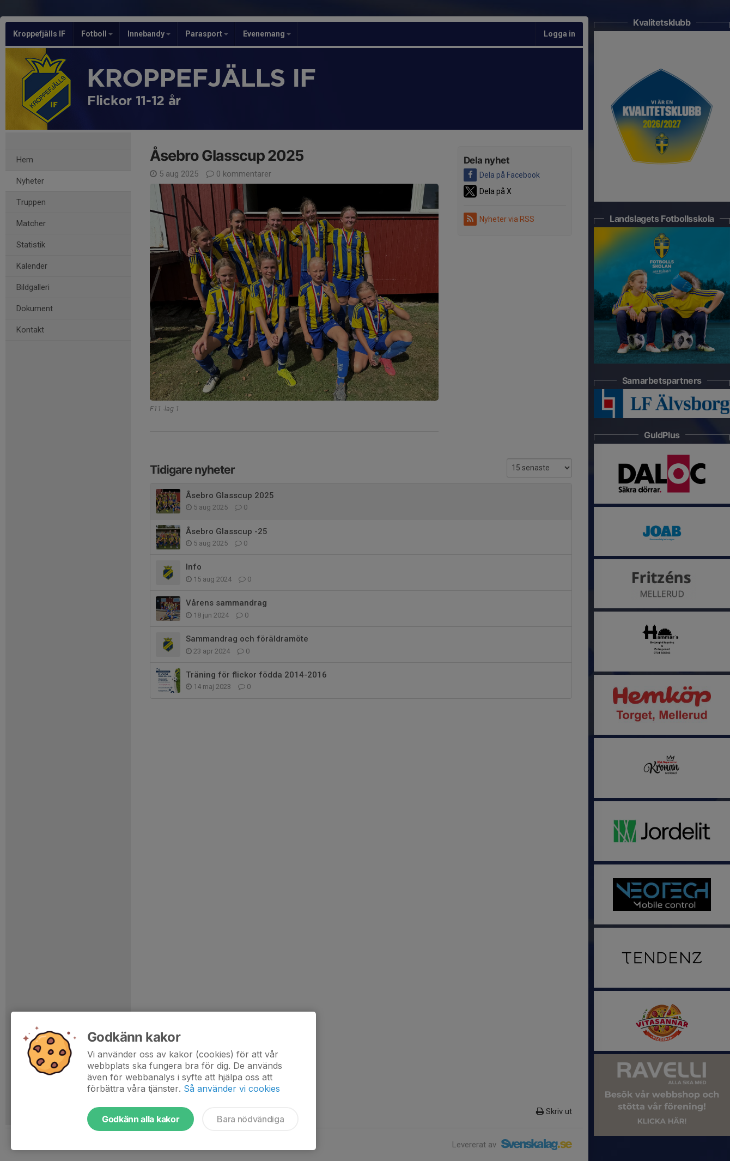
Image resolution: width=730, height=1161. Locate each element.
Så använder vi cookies (232, 1088)
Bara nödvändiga (250, 1119)
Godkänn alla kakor (140, 1119)
